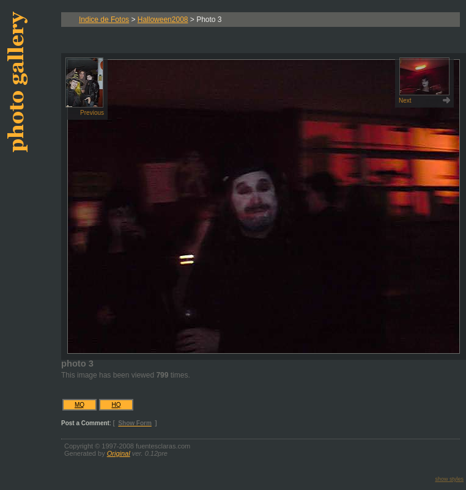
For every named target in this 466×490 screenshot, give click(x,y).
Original (118, 453)
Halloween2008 (163, 19)
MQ (79, 404)
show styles (449, 479)
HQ (116, 404)
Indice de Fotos (104, 19)
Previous (84, 86)
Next (424, 80)
